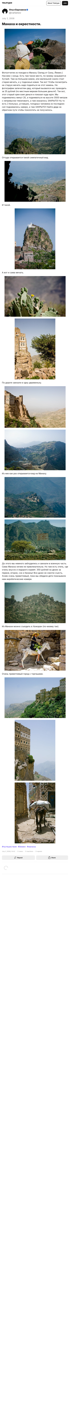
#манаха (31, 846)
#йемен (22, 846)
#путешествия (9, 846)
